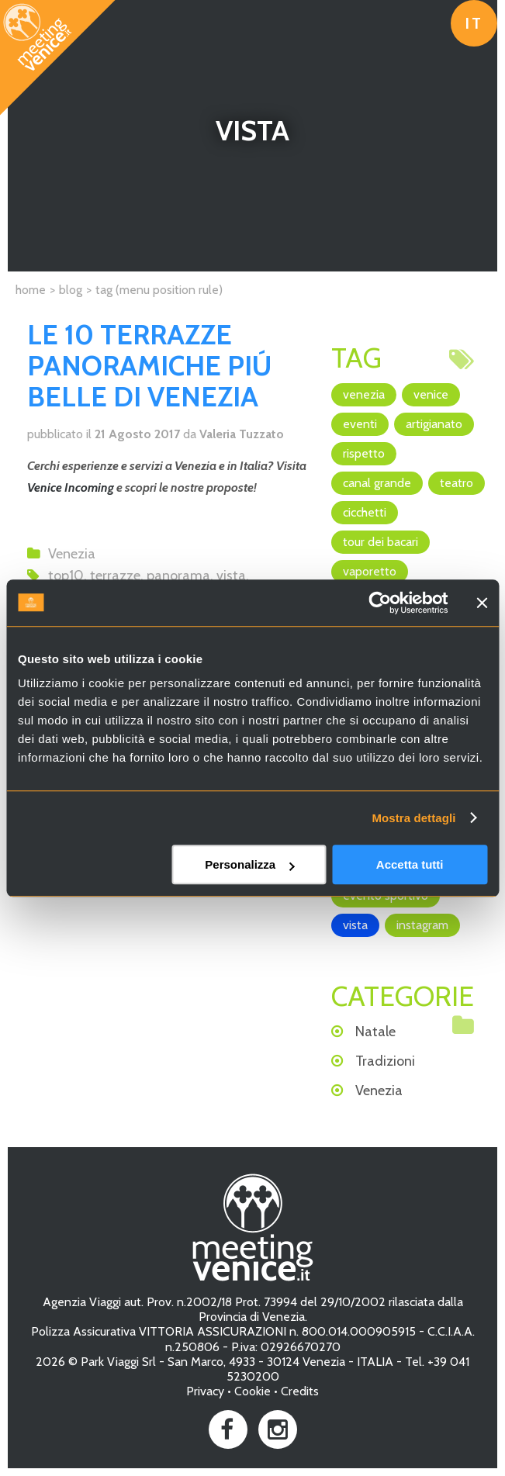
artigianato (434, 424)
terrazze (115, 575)
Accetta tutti (410, 864)
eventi (360, 424)
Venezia (71, 553)
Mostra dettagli (413, 817)
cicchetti (364, 512)
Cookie (252, 1391)
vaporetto (369, 571)
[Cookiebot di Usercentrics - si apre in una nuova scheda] (380, 602)
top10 (66, 575)
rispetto (364, 453)
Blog (70, 289)
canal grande (377, 482)
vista (231, 575)
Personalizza (249, 864)
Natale (375, 1031)
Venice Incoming (70, 487)
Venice (430, 394)
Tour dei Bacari (380, 541)
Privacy (205, 1391)
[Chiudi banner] (481, 602)
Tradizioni (385, 1061)
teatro (456, 482)
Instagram (422, 925)
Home (31, 289)
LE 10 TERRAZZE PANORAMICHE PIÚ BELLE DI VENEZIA (149, 365)
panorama (178, 575)
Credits (300, 1391)
